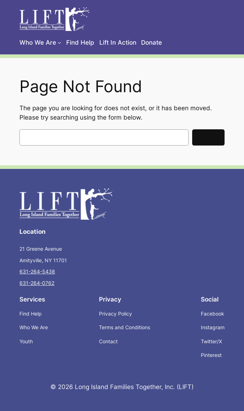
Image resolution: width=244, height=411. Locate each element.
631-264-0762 (36, 283)
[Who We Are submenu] (59, 42)
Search (208, 137)
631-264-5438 (37, 271)
